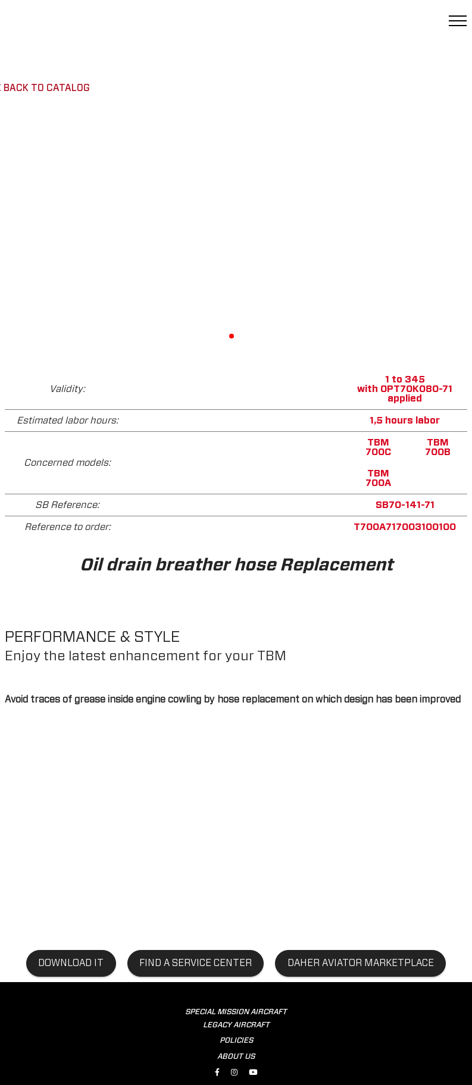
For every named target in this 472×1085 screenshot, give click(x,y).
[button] (326, 228)
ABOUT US (236, 1057)
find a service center (195, 963)
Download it (71, 963)
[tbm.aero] (71, 26)
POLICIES (236, 1041)
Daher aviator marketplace (360, 963)
